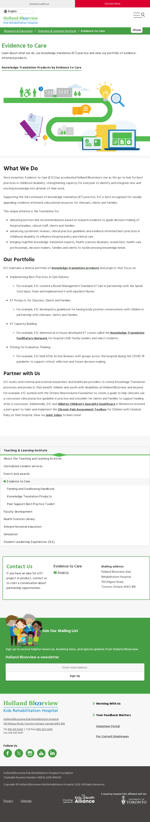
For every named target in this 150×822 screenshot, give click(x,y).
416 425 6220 (15, 729)
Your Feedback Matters (113, 715)
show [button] (136, 29)
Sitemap (26, 800)
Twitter (19, 753)
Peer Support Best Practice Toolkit (31, 504)
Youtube (41, 753)
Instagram (30, 753)
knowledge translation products (75, 268)
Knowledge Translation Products (29, 496)
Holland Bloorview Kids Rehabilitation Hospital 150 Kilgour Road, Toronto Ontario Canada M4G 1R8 (34, 721)
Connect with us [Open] (39, 4)
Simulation (11, 534)
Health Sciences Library (19, 519)
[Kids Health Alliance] (78, 798)
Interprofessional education (23, 526)
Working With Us (108, 703)
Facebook (8, 753)
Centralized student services (23, 466)
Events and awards (17, 474)
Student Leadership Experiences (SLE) (29, 542)
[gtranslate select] (19, 11)
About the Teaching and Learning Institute (33, 458)
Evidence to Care (18, 481)
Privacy (8, 800)
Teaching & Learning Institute (57, 31)
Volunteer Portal (108, 726)
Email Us (63, 572)
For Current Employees (112, 736)
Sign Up (75, 676)
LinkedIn (52, 753)
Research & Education (18, 31)
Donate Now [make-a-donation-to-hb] (112, 4)
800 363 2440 (44, 729)
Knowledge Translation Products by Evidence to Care (41, 67)
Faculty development (18, 511)
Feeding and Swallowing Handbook (30, 489)
